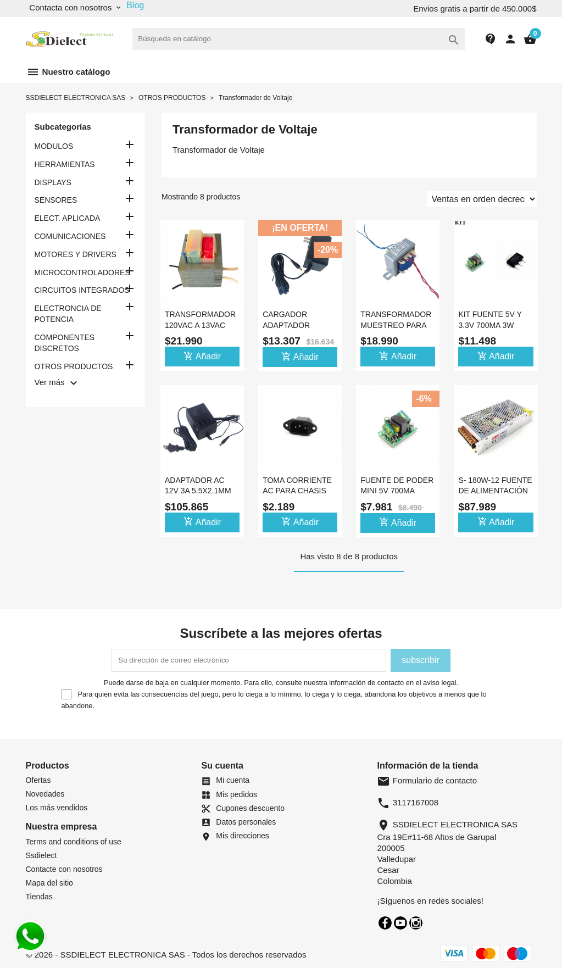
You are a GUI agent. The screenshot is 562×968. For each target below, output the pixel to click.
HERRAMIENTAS (65, 164)
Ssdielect (41, 855)
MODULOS (54, 146)
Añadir (202, 356)
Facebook (385, 923)
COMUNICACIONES (70, 236)
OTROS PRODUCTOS (74, 366)
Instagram (415, 923)
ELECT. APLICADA (68, 218)
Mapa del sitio (49, 882)
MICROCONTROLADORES (82, 272)
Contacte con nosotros (64, 869)
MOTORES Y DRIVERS (75, 254)
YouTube (400, 923)
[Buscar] (298, 39)
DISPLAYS (53, 182)
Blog (135, 5)
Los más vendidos (57, 807)
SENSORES (56, 200)
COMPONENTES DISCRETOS (65, 343)
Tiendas (39, 896)
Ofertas (38, 780)
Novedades (45, 793)
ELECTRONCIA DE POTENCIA (68, 314)
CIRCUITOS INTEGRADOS (82, 290)
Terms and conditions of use (73, 841)
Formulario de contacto (427, 780)
